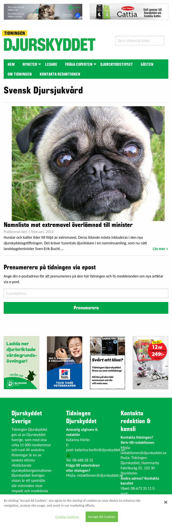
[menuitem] (11, 64)
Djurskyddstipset (116, 64)
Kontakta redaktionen (60, 74)
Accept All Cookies (101, 516)
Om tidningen (20, 74)
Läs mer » (160, 248)
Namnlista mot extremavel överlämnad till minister (68, 225)
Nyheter (30, 64)
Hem (11, 64)
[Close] (165, 502)
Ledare (51, 64)
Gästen (147, 64)
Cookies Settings (67, 516)
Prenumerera (86, 308)
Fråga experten (78, 64)
